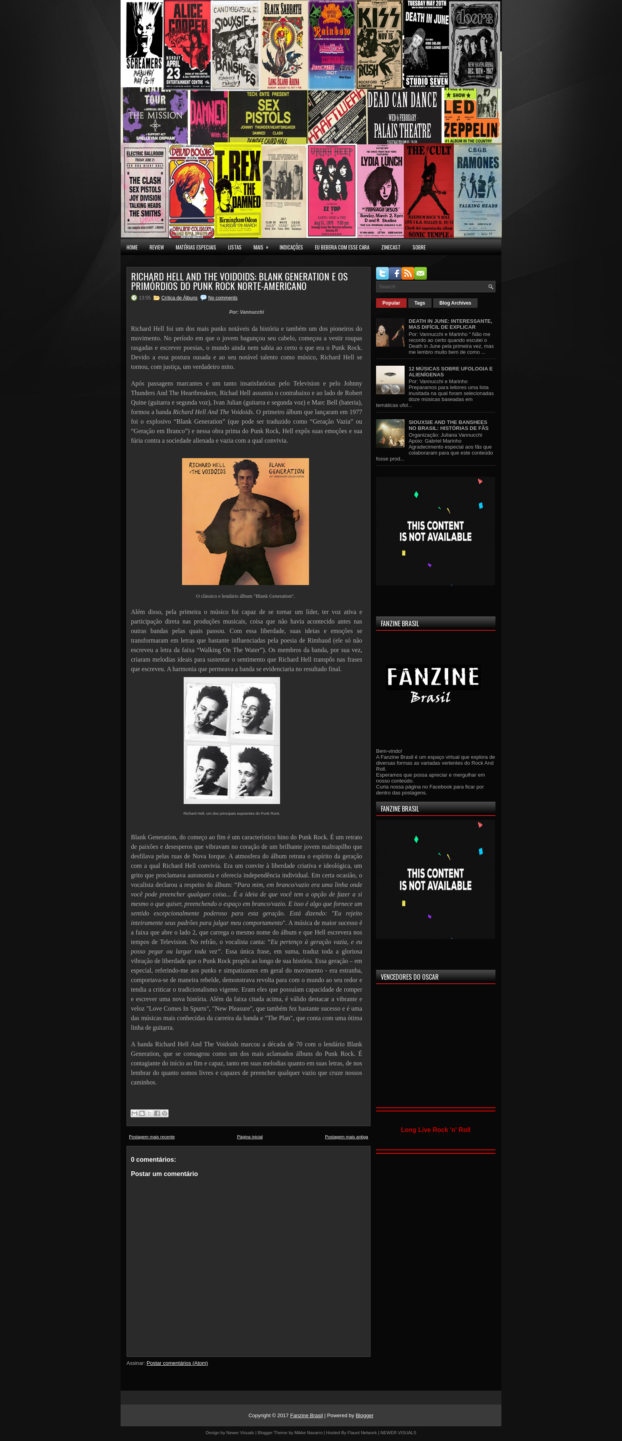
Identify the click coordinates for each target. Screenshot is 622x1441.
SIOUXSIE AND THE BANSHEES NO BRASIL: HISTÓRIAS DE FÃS (449, 425)
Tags (420, 303)
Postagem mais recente (152, 1136)
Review (157, 247)
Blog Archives (455, 303)
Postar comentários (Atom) (177, 1363)
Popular (391, 303)
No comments (223, 298)
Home (132, 247)
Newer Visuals (240, 1432)
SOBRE (419, 247)
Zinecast (391, 247)
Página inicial (250, 1136)
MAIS (263, 245)
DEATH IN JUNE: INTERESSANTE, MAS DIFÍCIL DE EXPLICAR (450, 324)
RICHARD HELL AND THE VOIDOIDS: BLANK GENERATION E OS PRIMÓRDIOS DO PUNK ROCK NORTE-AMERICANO (239, 280)
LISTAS (235, 247)
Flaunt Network (362, 1432)
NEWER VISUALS (398, 1432)
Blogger (365, 1415)
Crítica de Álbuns (179, 298)
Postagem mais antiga (346, 1136)
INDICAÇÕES (291, 247)
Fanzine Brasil (306, 1415)
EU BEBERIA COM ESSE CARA (342, 247)
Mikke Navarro (308, 1432)
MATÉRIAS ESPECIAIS (196, 247)
